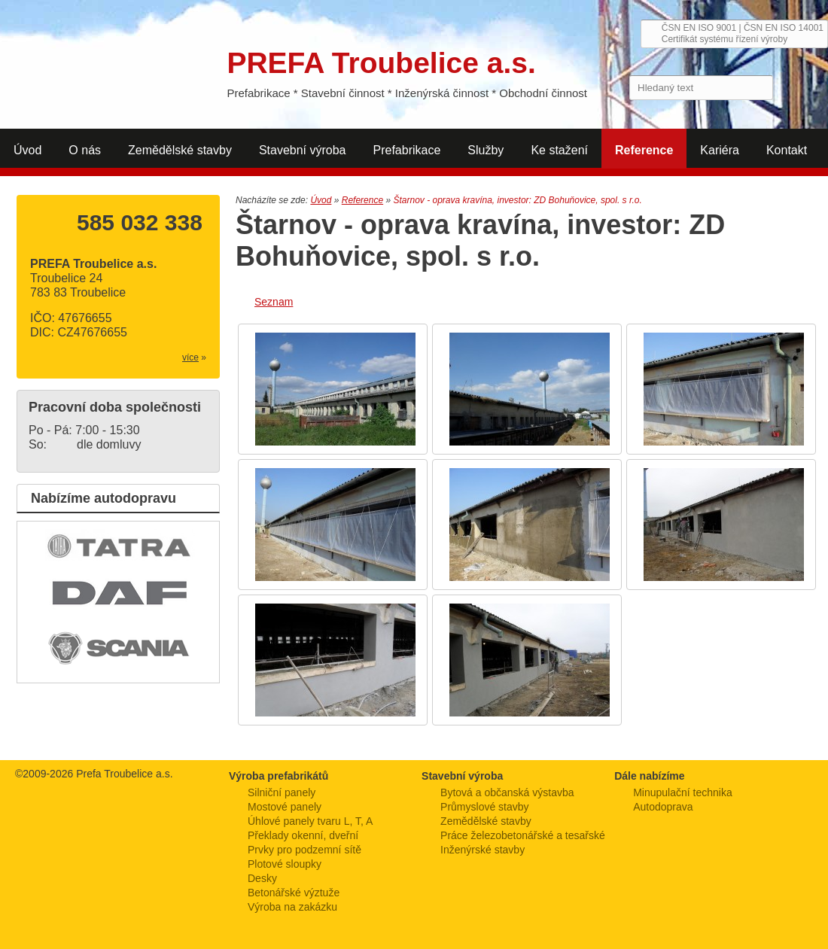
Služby (485, 150)
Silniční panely (281, 792)
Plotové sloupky (284, 864)
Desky (262, 878)
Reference (644, 150)
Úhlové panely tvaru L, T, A (310, 821)
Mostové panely (284, 807)
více (190, 357)
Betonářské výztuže (293, 893)
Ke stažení (559, 150)
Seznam (273, 302)
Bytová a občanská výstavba (507, 792)
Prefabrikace (407, 150)
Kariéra (719, 150)
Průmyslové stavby (484, 807)
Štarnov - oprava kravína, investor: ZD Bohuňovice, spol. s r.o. (517, 200)
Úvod (27, 150)
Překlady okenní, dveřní (303, 835)
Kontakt (786, 150)
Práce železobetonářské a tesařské (522, 835)
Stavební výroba (302, 150)
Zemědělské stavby (180, 150)
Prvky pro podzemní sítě (304, 850)
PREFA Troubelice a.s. (102, 59)
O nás (84, 150)
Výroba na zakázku (292, 907)
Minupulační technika (682, 792)
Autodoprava (663, 807)
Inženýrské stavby (482, 850)
